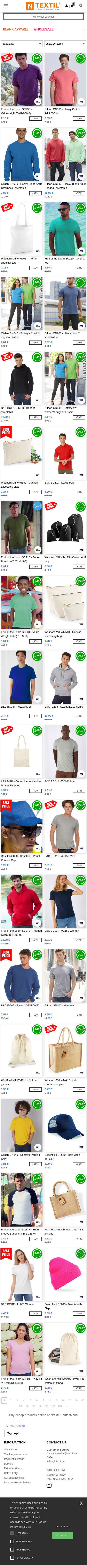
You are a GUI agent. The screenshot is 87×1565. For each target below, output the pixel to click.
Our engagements (14, 1477)
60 (27, 1406)
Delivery (8, 1463)
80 (40, 1406)
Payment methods (14, 1459)
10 (63, 1400)
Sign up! (13, 1433)
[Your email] (34, 1426)
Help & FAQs (11, 1473)
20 (69, 1400)
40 (82, 1400)
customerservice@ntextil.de (62, 1453)
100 (53, 1406)
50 (20, 1406)
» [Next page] (66, 1406)
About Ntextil (11, 1449)
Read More (25, 1526)
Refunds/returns (13, 1468)
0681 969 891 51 (56, 1470)
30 (76, 1400)
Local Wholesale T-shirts (17, 1482)
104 (60, 1406)
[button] (66, 5)
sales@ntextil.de (56, 1461)
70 (33, 1406)
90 (46, 1406)
